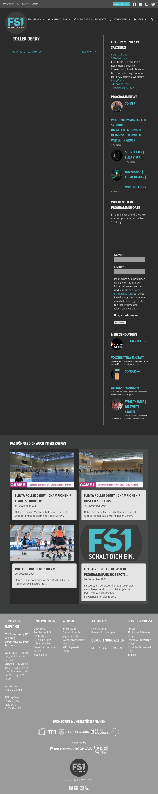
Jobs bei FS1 (40, 654)
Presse (131, 628)
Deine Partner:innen (45, 647)
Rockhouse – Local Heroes (27, 51)
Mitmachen (119, 19)
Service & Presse (140, 620)
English (35, 3)
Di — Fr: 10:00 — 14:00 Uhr (106, 648)
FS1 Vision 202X (42, 640)
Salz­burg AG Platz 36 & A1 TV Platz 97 (13, 704)
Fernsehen (35, 19)
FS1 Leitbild (40, 636)
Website (68, 620)
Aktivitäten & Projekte (91, 19)
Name (119, 254)
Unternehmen (44, 620)
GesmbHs (39, 628)
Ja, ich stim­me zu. (126, 315)
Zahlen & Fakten (42, 643)
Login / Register (121, 4)
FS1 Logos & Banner (139, 632)
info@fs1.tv (8, 3)
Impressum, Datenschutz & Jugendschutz (71, 632)
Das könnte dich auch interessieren (38, 443)
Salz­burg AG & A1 (125, 88)
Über (140, 19)
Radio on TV (89, 51)
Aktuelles (99, 620)
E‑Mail (119, 267)
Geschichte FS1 (42, 632)
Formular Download (139, 647)
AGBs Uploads (70, 647)
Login (65, 651)
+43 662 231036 (23, 3)
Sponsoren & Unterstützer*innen (79, 721)
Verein (37, 651)
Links (130, 651)
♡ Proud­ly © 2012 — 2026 (79, 780)
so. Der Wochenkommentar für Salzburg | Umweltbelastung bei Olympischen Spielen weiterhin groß (128, 121)
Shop (131, 636)
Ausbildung (59, 19)
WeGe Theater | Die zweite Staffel (135, 406)
